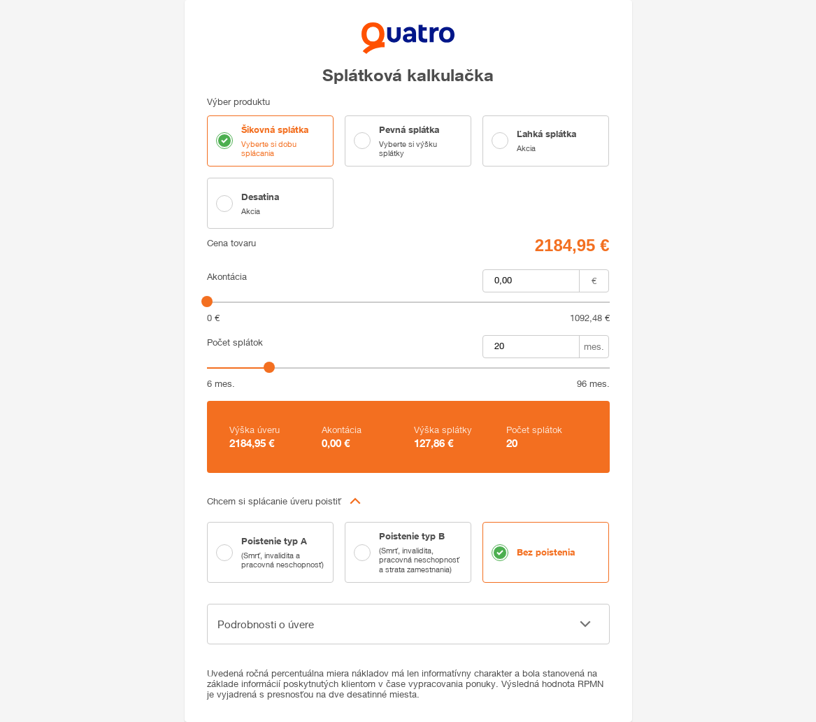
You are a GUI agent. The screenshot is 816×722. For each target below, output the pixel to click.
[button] (408, 501)
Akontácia (227, 276)
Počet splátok (235, 342)
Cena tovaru (231, 243)
